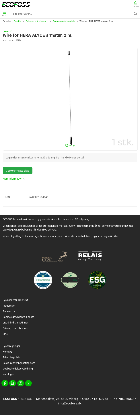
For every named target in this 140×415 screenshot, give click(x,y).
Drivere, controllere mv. (37, 21)
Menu (4, 14)
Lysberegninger (11, 346)
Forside (17, 21)
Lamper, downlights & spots (18, 316)
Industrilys (9, 305)
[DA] (16, 4)
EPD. (5, 333)
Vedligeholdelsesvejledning (18, 368)
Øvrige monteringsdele (64, 21)
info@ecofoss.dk (69, 403)
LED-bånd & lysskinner (15, 322)
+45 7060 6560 (123, 399)
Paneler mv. (9, 311)
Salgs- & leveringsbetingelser (19, 363)
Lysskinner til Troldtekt (15, 300)
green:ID (7, 31)
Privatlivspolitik (11, 357)
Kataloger (8, 374)
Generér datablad (18, 170)
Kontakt (7, 351)
